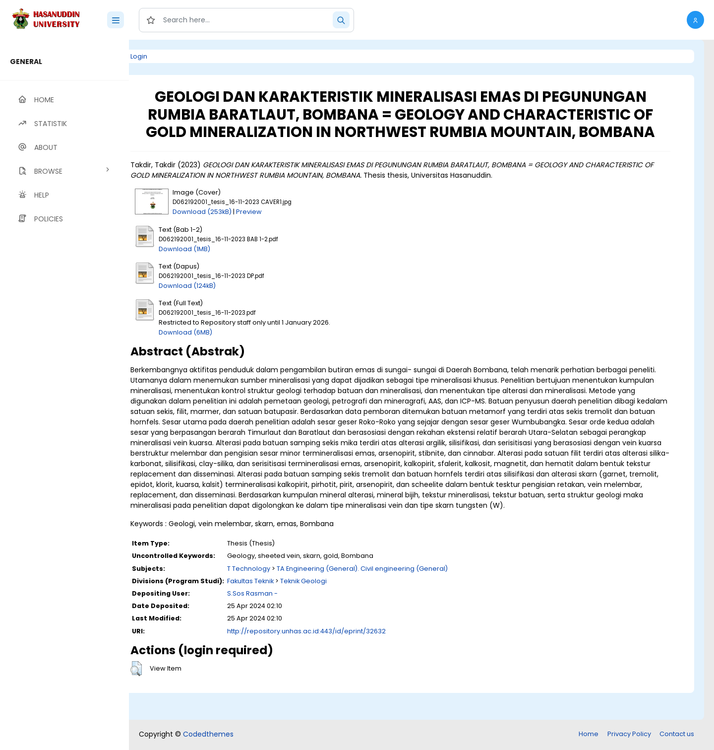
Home (588, 735)
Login (171, 56)
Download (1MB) (216, 266)
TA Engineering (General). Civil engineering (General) (394, 596)
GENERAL (26, 62)
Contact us (676, 735)
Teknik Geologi (335, 609)
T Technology (280, 596)
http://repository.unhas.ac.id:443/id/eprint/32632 (338, 659)
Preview (281, 229)
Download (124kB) (219, 303)
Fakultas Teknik (282, 609)
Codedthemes (208, 735)
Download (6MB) (217, 349)
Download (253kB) (234, 229)
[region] (64, 395)
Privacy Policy (629, 735)
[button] (695, 20)
